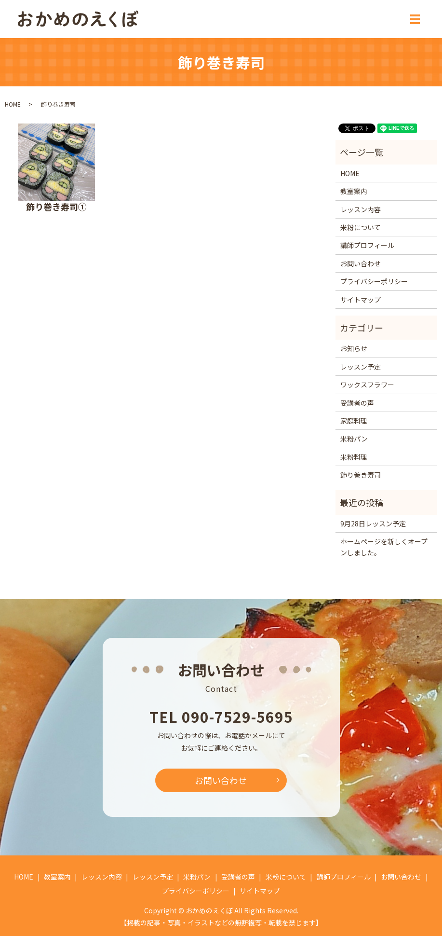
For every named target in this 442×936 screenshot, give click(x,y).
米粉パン (354, 438)
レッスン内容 (360, 209)
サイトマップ (360, 299)
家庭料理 (353, 421)
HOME (13, 104)
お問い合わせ (360, 263)
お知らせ (353, 348)
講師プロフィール (367, 245)
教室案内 (353, 191)
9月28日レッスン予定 (373, 523)
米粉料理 (353, 457)
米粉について (360, 227)
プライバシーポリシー (374, 281)
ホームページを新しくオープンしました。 (384, 547)
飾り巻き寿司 (360, 475)
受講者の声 (357, 403)
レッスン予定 (360, 367)
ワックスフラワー (367, 384)
